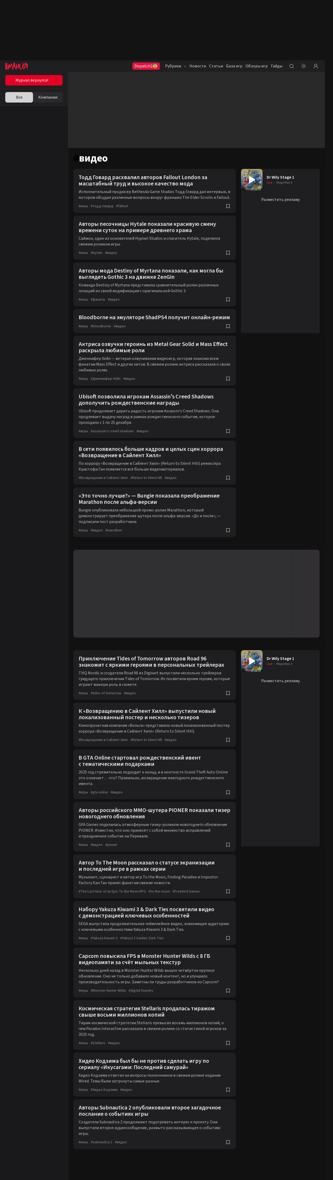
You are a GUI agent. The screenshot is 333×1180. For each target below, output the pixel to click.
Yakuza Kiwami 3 (104, 938)
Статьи (216, 66)
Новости (197, 66)
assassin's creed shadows (112, 431)
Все (19, 97)
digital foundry (141, 990)
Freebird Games (186, 891)
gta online (99, 792)
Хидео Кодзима (104, 1089)
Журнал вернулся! (31, 80)
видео (111, 252)
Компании (47, 97)
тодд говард (102, 206)
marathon (113, 530)
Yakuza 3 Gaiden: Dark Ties (142, 938)
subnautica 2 (101, 1142)
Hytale (96, 252)
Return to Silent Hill (146, 477)
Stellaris (98, 1043)
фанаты (98, 299)
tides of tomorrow (106, 693)
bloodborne (101, 326)
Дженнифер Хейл (106, 378)
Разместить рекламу (280, 199)
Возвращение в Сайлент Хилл (103, 477)
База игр (234, 66)
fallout (122, 206)
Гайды (276, 66)
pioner (111, 844)
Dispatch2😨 (146, 66)
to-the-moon (159, 891)
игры (83, 206)
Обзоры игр (256, 66)
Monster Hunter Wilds (108, 990)
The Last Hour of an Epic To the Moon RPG (112, 891)
